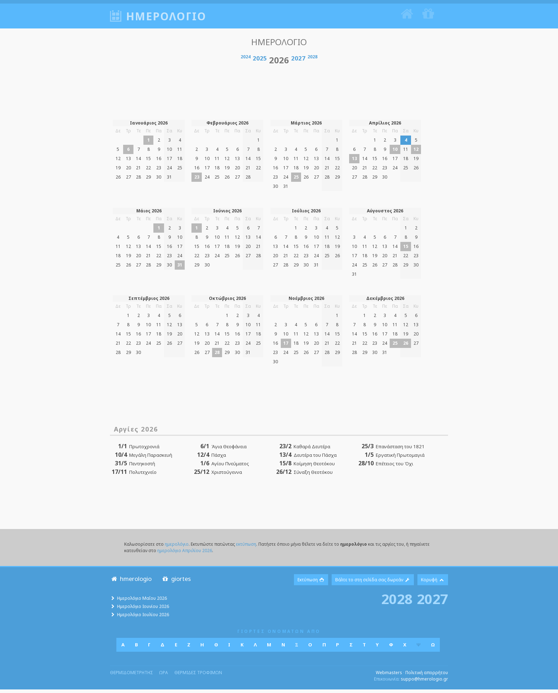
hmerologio (131, 582)
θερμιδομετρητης (131, 676)
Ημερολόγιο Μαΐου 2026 (142, 602)
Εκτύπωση (311, 583)
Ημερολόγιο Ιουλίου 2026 (143, 618)
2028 (312, 60)
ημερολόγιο (177, 547)
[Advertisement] (279, 93)
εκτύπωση (246, 547)
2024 (246, 60)
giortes (176, 582)
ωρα (163, 676)
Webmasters (389, 676)
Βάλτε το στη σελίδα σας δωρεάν (372, 583)
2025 (260, 62)
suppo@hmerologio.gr (424, 682)
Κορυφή (432, 583)
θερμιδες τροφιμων (198, 676)
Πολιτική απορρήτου (426, 676)
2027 (298, 62)
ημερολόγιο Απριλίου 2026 (184, 554)
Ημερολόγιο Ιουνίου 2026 (143, 610)
